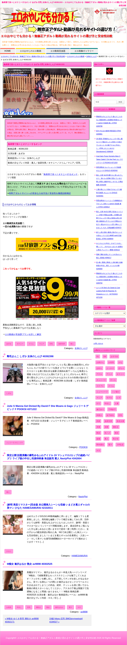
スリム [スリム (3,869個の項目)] (111, 386)
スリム (31, 344)
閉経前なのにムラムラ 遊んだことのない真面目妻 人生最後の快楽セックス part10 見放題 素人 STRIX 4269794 (109, 278)
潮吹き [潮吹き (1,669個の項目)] (115, 427)
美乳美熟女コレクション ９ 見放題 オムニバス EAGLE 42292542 (108, 168)
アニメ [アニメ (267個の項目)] (109, 374)
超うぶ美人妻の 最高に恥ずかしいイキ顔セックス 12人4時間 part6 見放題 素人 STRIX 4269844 (109, 235)
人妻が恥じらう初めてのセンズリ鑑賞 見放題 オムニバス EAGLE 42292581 (109, 193)
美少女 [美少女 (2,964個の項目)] (115, 439)
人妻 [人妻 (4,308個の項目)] (116, 403)
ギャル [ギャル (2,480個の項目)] (113, 380)
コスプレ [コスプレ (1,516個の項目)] (100, 386)
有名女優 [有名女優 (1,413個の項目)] (120, 421)
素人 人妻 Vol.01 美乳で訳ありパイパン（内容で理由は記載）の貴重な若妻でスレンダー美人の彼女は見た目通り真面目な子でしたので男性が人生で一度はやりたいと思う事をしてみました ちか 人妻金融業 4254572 (109, 220)
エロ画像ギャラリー (84, 51)
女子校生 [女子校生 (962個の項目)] (110, 415)
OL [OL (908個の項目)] (97, 356)
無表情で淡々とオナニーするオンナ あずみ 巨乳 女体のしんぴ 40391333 (34, 64)
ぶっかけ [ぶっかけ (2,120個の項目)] (110, 368)
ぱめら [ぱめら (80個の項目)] (99, 368)
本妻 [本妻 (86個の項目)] (98, 427)
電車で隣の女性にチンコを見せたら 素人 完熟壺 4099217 (109, 256)
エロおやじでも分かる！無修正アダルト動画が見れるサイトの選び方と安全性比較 (33, 56)
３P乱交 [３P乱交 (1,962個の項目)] (120, 445)
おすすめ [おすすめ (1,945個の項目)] (114, 356)
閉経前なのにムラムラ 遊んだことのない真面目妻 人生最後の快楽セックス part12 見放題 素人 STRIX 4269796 (109, 121)
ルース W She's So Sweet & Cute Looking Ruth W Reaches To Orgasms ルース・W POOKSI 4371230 (108, 292)
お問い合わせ (98, 343)
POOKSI (83, 447)
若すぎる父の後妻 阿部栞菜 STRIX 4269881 (108, 132)
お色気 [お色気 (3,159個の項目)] (111, 362)
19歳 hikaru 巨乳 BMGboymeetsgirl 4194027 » (66, 620)
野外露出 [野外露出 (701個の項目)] (100, 445)
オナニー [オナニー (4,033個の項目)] (120, 374)
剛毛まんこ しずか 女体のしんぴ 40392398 (30, 356)
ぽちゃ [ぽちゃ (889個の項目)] (121, 368)
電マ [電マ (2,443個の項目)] (110, 445)
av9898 (84, 612)
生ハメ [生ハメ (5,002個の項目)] (107, 433)
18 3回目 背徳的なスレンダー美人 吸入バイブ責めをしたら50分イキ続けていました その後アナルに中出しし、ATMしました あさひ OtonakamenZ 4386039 (109, 145)
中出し (19, 607)
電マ (70, 607)
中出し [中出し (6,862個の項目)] (107, 403)
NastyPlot (83, 496)
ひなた (8, 551)
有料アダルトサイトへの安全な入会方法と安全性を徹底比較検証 (40, 193)
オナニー (20, 344)
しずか (8, 393)
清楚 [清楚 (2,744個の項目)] (106, 427)
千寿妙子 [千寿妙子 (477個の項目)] (112, 409)
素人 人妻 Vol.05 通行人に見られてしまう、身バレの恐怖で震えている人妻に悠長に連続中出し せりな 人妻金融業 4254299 (109, 180)
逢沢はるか (59, 607)
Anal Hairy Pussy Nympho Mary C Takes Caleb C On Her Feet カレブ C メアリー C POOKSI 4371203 (109, 159)
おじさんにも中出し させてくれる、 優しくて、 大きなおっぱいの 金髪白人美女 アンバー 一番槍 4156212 (109, 246)
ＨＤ (79, 607)
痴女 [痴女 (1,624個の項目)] (116, 433)
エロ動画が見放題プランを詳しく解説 (23, 334)
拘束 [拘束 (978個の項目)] (98, 421)
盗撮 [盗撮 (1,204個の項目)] (98, 439)
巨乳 (51, 344)
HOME (7, 51)
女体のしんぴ (91, 56)
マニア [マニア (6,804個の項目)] (99, 398)
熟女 (48, 607)
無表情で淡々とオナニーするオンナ (60, 174)
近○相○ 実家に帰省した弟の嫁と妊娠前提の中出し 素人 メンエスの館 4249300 (109, 265)
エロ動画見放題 (57, 51)
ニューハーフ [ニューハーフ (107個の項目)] (102, 392)
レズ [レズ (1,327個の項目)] (118, 398)
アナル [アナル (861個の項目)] (99, 374)
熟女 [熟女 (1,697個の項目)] (98, 433)
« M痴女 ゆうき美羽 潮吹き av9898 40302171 (22, 620)
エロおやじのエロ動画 (30, 51)
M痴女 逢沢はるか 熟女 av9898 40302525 (29, 563)
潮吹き (38, 607)
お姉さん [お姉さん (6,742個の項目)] (100, 362)
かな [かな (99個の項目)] (120, 362)
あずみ (8, 344)
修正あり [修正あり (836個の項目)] (100, 409)
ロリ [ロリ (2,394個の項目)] (98, 403)
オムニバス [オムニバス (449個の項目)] (101, 380)
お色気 (8, 607)
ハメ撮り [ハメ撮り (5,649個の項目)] (116, 392)
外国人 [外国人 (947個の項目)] (99, 415)
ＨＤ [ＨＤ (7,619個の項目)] (98, 450)
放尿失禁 (61, 344)
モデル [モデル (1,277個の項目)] (109, 398)
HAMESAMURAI (80, 556)
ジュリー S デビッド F (14, 443)
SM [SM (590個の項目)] (104, 356)
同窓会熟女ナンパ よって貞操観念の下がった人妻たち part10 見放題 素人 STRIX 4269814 (109, 204)
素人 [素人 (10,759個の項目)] (106, 439)
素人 (72, 344)
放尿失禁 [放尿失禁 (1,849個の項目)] (108, 421)
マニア (41, 344)
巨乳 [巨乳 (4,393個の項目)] (120, 415)
